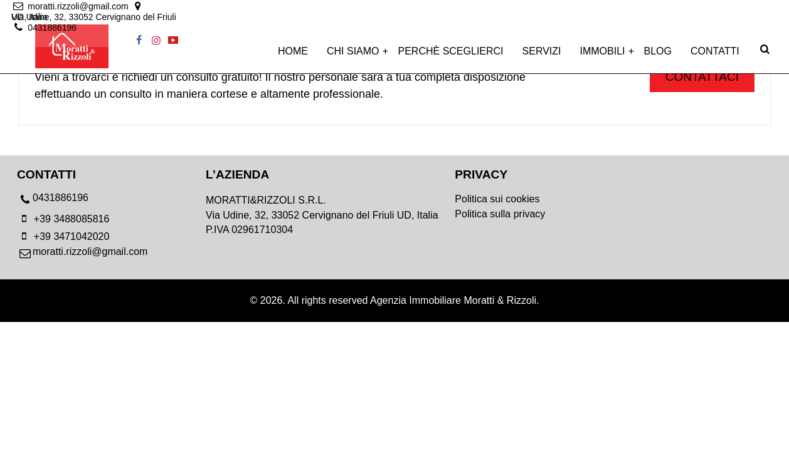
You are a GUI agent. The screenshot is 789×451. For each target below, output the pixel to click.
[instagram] (746, 8)
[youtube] (764, 8)
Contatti (715, 57)
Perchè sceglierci (451, 57)
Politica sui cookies (497, 199)
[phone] (111, 201)
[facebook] (729, 8)
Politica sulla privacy (500, 214)
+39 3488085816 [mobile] (63, 219)
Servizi (541, 57)
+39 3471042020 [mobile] (63, 236)
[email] (78, 8)
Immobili (602, 57)
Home (293, 57)
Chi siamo (353, 57)
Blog (658, 57)
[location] (249, 8)
